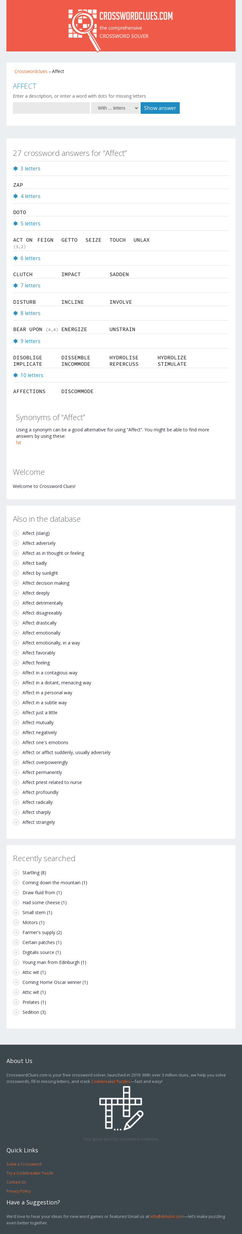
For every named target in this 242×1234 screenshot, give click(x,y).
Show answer (160, 108)
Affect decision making (45, 583)
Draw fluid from (38, 892)
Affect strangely (38, 822)
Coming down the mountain (51, 882)
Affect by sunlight (40, 573)
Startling (30, 872)
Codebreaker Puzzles (110, 1081)
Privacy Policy (18, 1190)
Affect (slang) (36, 533)
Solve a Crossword (23, 1163)
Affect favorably (38, 653)
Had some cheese (41, 902)
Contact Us (16, 1181)
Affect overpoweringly (45, 762)
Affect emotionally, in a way (51, 643)
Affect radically (37, 802)
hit (18, 442)
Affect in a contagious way (49, 673)
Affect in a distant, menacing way (56, 683)
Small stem (34, 912)
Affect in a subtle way (44, 702)
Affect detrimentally (42, 603)
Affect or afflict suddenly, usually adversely (66, 752)
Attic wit (30, 972)
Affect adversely (39, 543)
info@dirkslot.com (167, 1216)
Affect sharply (36, 812)
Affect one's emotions (45, 742)
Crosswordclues (31, 71)
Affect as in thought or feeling (53, 553)
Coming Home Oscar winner (51, 982)
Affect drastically (39, 623)
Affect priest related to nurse (52, 782)
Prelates (30, 1002)
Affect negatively (39, 732)
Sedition (30, 1012)
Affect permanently (42, 772)
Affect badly (34, 563)
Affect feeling (36, 663)
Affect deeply (35, 593)
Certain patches (38, 942)
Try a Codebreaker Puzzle (29, 1172)
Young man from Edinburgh (51, 962)
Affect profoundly (40, 792)
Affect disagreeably (42, 613)
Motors (30, 922)
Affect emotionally (41, 633)
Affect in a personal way (47, 692)
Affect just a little (39, 712)
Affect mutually (38, 722)
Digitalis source (38, 952)
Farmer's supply (38, 932)
